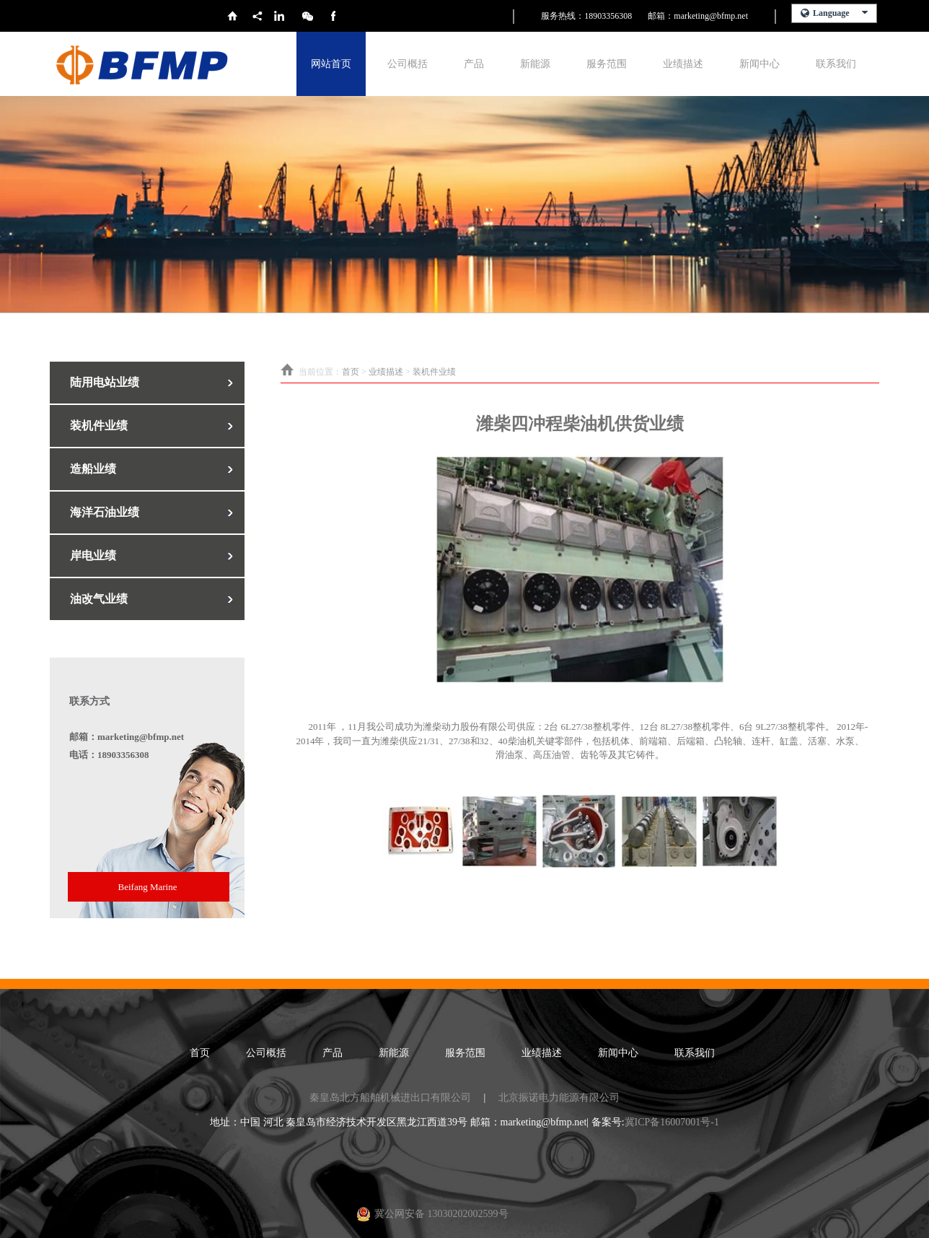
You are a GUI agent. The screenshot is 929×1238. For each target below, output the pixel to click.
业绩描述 (683, 63)
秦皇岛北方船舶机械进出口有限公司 (390, 1097)
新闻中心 (759, 63)
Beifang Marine (147, 886)
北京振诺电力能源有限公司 (559, 1097)
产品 (474, 63)
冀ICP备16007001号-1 (672, 1122)
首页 (350, 372)
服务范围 (606, 63)
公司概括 (407, 63)
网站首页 (331, 63)
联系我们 (836, 63)
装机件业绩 (434, 372)
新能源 (535, 63)
